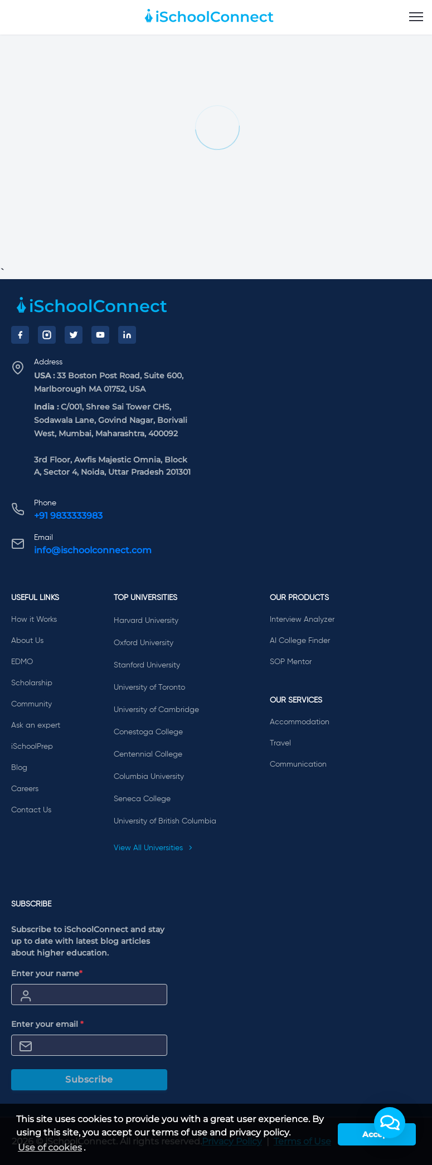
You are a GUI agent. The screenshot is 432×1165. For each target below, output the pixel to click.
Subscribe (89, 1079)
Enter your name (46, 973)
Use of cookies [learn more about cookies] (50, 1147)
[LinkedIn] (127, 335)
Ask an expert (35, 725)
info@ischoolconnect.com (93, 550)
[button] (389, 1122)
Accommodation (299, 722)
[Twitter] (73, 335)
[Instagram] (47, 335)
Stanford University (147, 665)
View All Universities (153, 848)
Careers (24, 789)
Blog (19, 768)
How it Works (34, 619)
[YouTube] (100, 335)
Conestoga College (148, 732)
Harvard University (146, 621)
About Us (27, 641)
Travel (280, 743)
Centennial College (148, 754)
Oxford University (143, 643)
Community (31, 704)
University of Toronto (149, 687)
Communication (298, 764)
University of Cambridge (156, 710)
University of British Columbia (165, 821)
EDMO (22, 662)
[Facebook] (20, 335)
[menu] (416, 17)
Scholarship (31, 683)
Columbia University (149, 777)
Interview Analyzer (302, 619)
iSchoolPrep (32, 746)
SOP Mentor (291, 662)
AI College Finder (300, 641)
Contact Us (31, 810)
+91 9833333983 (68, 515)
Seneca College (142, 799)
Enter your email (47, 1024)
